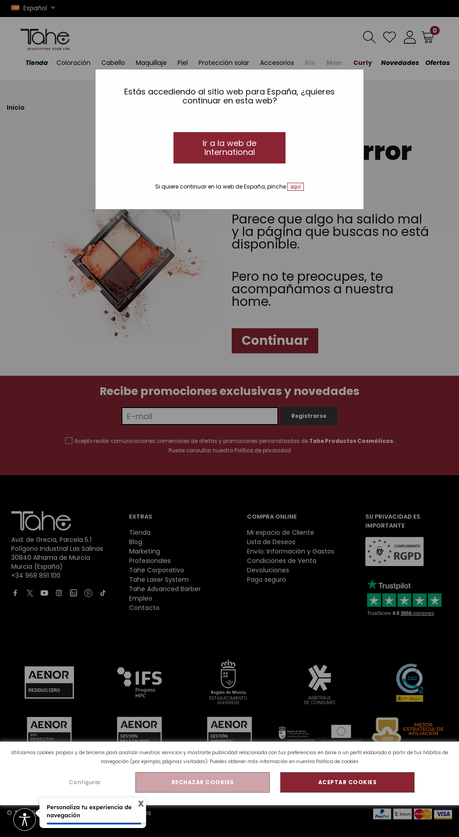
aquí (295, 187)
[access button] (24, 820)
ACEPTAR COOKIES (347, 782)
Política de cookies (337, 761)
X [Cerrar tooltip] (136, 804)
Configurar (85, 782)
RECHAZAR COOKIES (203, 782)
